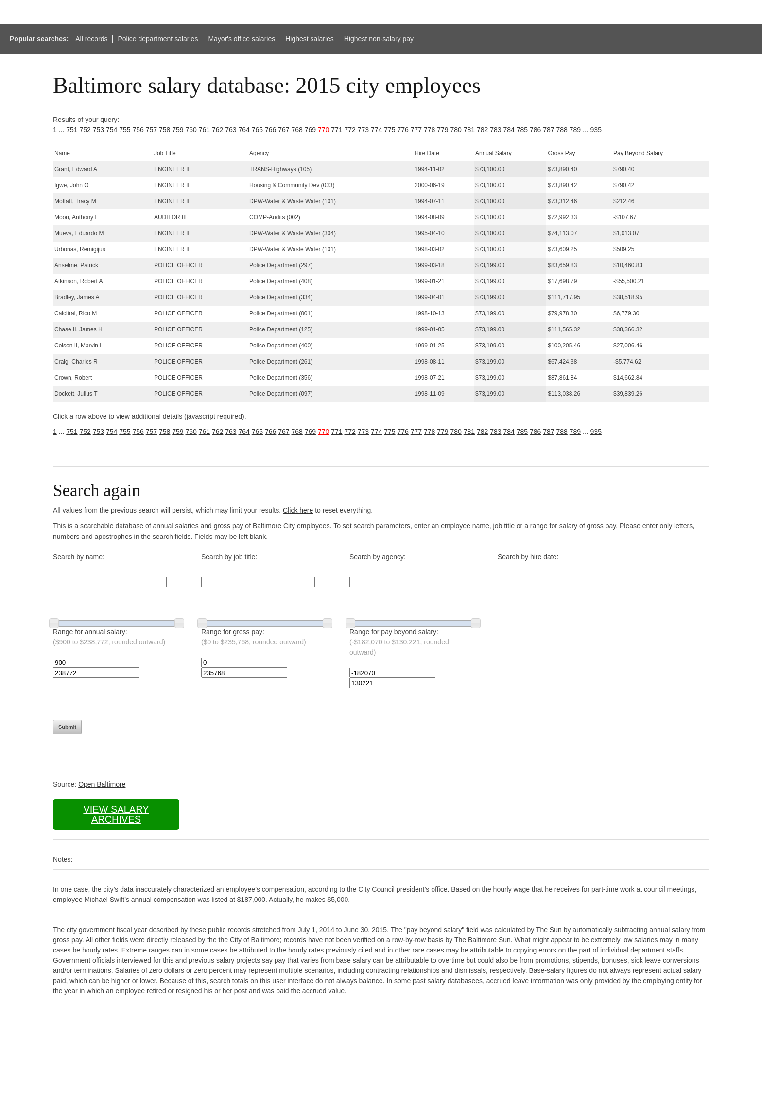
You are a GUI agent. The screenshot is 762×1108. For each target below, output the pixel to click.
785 (522, 130)
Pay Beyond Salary (638, 153)
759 (177, 130)
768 (297, 130)
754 (111, 130)
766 (270, 130)
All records (91, 39)
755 (124, 130)
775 (389, 130)
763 (230, 130)
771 (336, 130)
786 (535, 130)
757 (151, 130)
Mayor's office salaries (241, 39)
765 (257, 130)
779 (442, 130)
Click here (298, 510)
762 (217, 130)
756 (138, 130)
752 (85, 130)
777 (416, 130)
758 (164, 130)
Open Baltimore (101, 784)
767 (283, 130)
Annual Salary (493, 153)
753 (98, 130)
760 (191, 130)
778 (429, 130)
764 (244, 130)
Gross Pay (561, 153)
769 (310, 130)
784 (509, 130)
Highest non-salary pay (379, 39)
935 (596, 130)
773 (363, 130)
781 (469, 130)
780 (456, 130)
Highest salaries (309, 39)
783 (495, 130)
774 (376, 130)
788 (562, 130)
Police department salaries (158, 39)
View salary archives (116, 814)
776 (403, 130)
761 (204, 130)
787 (548, 130)
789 (575, 130)
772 (350, 130)
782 (482, 130)
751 (71, 130)
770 (323, 130)
